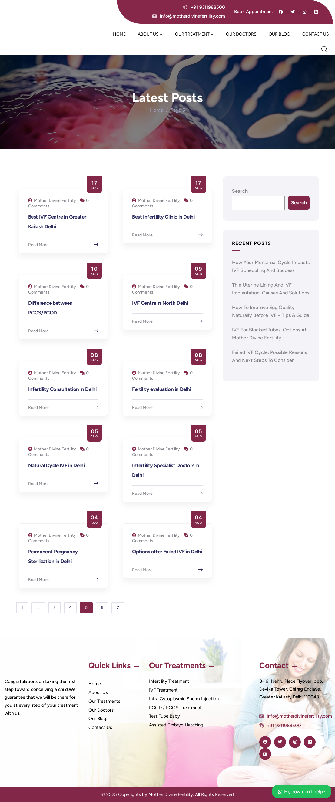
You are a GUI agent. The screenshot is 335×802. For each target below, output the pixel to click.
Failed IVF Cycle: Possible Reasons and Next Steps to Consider (269, 356)
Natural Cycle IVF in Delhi (56, 465)
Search (240, 191)
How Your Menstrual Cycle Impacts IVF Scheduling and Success (271, 266)
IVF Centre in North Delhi (160, 303)
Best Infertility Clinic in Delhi (163, 217)
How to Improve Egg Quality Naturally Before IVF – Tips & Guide (270, 311)
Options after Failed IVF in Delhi (167, 552)
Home (156, 110)
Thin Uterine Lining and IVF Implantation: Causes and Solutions (270, 289)
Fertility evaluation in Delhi (161, 389)
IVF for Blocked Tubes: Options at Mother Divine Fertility (269, 334)
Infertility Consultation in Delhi (62, 389)
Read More (38, 244)
